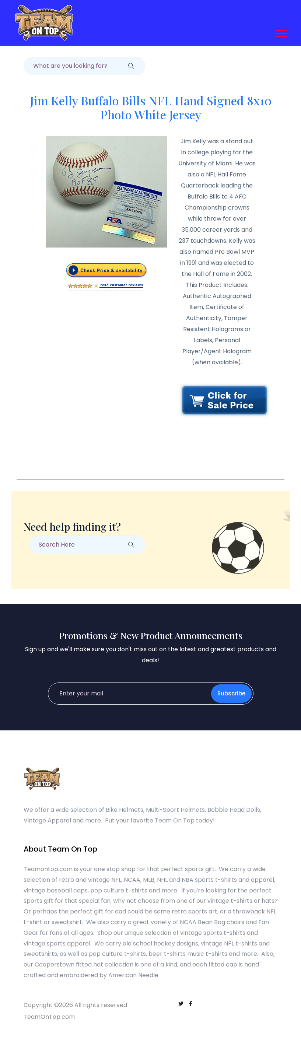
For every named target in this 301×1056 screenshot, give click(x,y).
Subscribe (231, 693)
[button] (280, 31)
